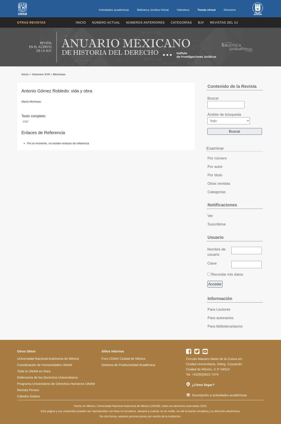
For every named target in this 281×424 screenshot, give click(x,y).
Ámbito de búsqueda (228, 118)
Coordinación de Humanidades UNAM (44, 365)
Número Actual (106, 22)
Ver (210, 216)
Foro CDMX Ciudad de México (123, 358)
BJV (201, 22)
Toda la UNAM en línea (33, 371)
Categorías (181, 22)
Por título (215, 175)
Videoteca (183, 9)
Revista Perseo (28, 390)
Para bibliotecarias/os (225, 326)
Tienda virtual (206, 9)
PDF (26, 121)
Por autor (215, 167)
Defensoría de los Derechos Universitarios (47, 377)
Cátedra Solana (28, 396)
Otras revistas (31, 22)
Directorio (230, 9)
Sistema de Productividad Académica (128, 365)
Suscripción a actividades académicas (217, 395)
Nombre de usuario (216, 252)
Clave (212, 263)
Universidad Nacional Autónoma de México (48, 358)
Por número (217, 158)
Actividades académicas (114, 9)
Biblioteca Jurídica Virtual (153, 9)
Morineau (59, 74)
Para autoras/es (221, 318)
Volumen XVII (41, 74)
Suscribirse (217, 224)
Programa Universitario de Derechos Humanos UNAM (56, 383)
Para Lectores (219, 309)
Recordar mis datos (227, 274)
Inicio (81, 22)
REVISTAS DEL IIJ (224, 22)
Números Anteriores (145, 22)
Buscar (225, 102)
